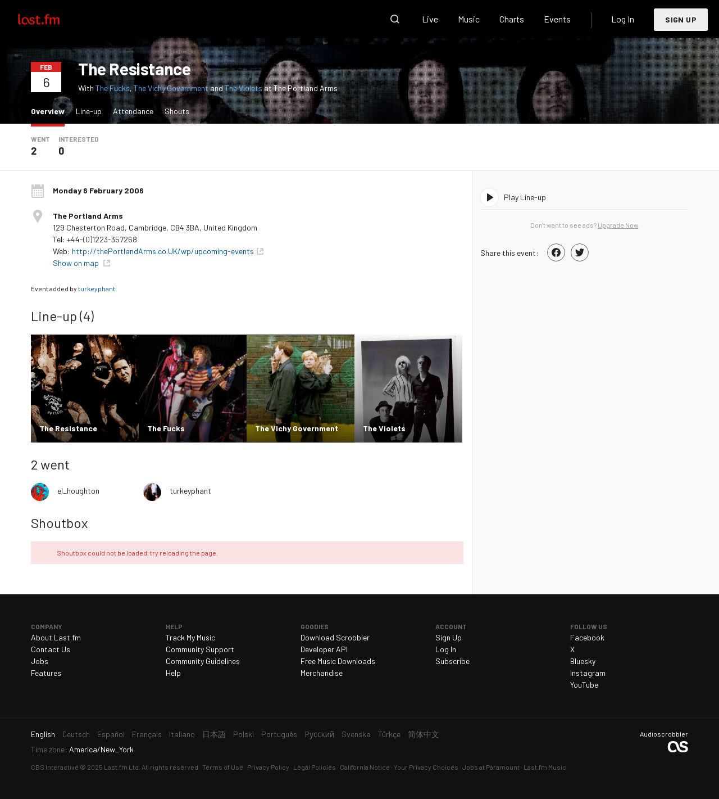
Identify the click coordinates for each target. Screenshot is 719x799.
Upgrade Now (618, 225)
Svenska (356, 734)
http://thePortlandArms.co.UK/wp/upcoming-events (163, 251)
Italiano (182, 734)
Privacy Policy (268, 767)
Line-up (89, 111)
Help (173, 673)
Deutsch (76, 734)
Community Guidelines (203, 661)
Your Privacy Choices (426, 767)
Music (469, 18)
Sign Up (681, 19)
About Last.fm (56, 637)
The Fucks (112, 88)
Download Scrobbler (335, 637)
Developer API (324, 649)
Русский (319, 734)
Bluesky (582, 661)
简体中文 (423, 734)
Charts (511, 18)
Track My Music (190, 637)
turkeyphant (96, 288)
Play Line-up (525, 197)
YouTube (584, 684)
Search (395, 19)
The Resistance (134, 68)
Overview (50, 110)
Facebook (587, 637)
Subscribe (452, 661)
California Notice (365, 767)
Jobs (39, 661)
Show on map (77, 263)
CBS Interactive (55, 767)
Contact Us (50, 649)
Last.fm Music (545, 767)
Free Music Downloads (338, 661)
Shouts (177, 111)
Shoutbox (59, 522)
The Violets (243, 88)
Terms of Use (222, 767)
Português (279, 734)
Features (46, 673)
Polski (243, 734)
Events (557, 18)
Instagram (588, 673)
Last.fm (51, 19)
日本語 (214, 734)
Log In (622, 18)
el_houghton (78, 490)
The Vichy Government (171, 88)
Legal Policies (314, 767)
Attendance (133, 111)
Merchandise (322, 673)
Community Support (200, 649)
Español (111, 734)
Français (147, 734)
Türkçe (389, 734)
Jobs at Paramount (491, 767)
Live (430, 18)
